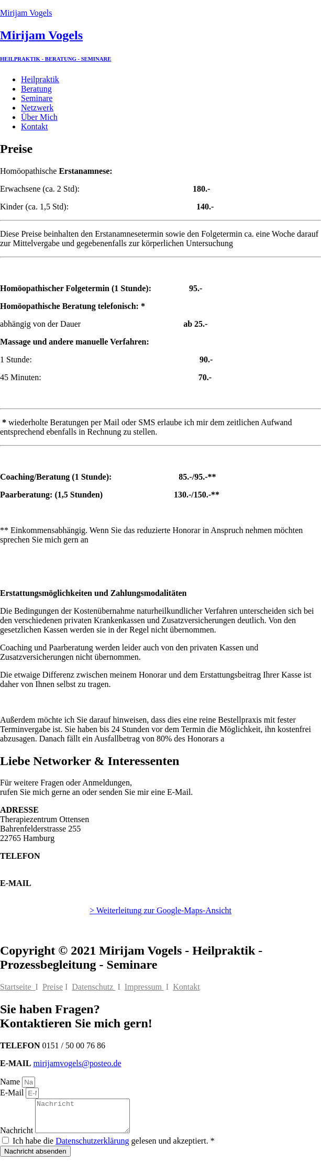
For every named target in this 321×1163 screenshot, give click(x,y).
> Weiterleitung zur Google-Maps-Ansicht (160, 910)
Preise (52, 986)
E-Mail (13, 1092)
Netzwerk (37, 107)
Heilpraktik (40, 79)
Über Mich (39, 117)
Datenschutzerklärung (92, 1147)
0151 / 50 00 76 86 (31, 865)
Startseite (18, 986)
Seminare (36, 98)
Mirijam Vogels (26, 12)
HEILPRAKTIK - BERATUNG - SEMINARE (55, 59)
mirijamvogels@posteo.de (44, 892)
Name (11, 1081)
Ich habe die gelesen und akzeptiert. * (114, 1147)
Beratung (36, 88)
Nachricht (17, 1136)
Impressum (144, 986)
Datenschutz (93, 986)
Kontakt (34, 126)
